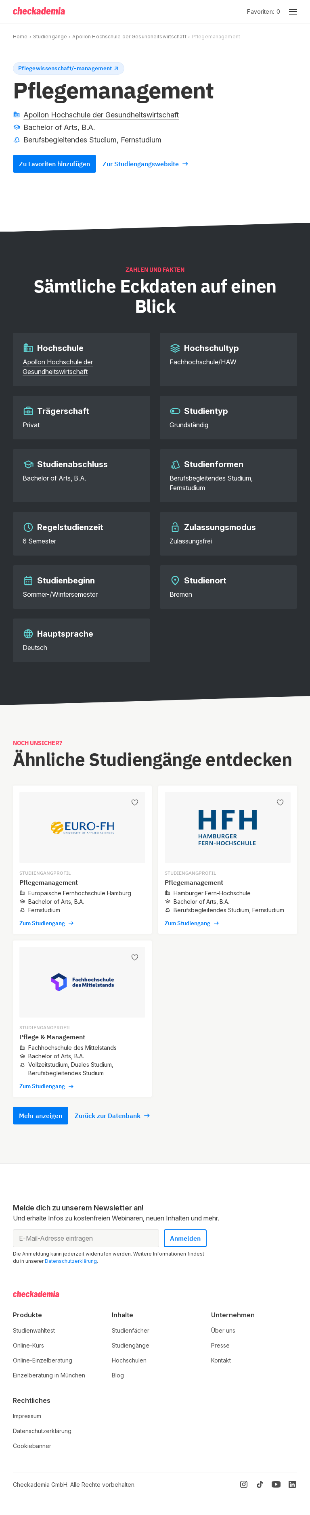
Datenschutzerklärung (71, 1261)
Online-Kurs (28, 1345)
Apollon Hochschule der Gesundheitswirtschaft (129, 36)
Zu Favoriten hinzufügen (54, 164)
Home (20, 36)
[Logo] (39, 11)
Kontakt (221, 1360)
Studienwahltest (34, 1330)
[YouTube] (276, 1484)
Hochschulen (129, 1360)
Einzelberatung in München (49, 1375)
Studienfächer (130, 1330)
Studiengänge (50, 36)
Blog (118, 1375)
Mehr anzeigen (40, 1116)
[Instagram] (244, 1484)
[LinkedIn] (292, 1484)
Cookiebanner (32, 1445)
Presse (220, 1345)
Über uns (223, 1330)
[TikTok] (260, 1484)
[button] (288, 11)
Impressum (27, 1416)
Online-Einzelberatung (42, 1360)
